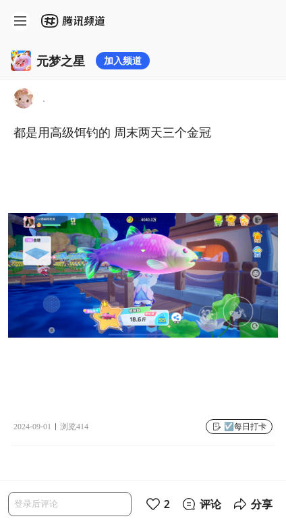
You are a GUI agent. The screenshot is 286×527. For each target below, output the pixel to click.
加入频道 (123, 60)
